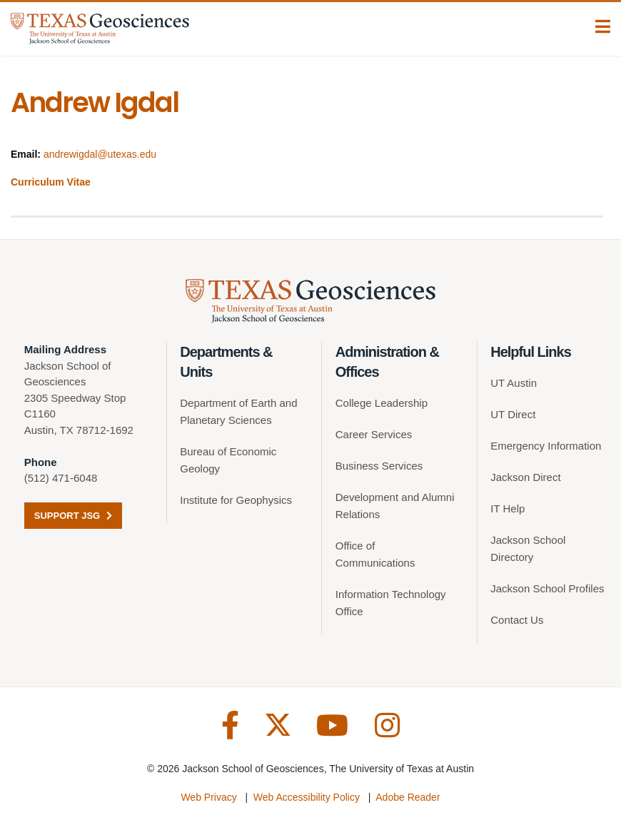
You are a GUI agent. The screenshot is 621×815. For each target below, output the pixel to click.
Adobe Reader (407, 797)
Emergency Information (545, 446)
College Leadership (381, 403)
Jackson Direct (525, 477)
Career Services (374, 434)
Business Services (379, 466)
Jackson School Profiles (547, 588)
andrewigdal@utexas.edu (100, 154)
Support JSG (73, 515)
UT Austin (513, 383)
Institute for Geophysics (236, 500)
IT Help (507, 508)
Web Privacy (208, 797)
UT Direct (512, 414)
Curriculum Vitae (51, 182)
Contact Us (516, 620)
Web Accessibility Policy (306, 797)
